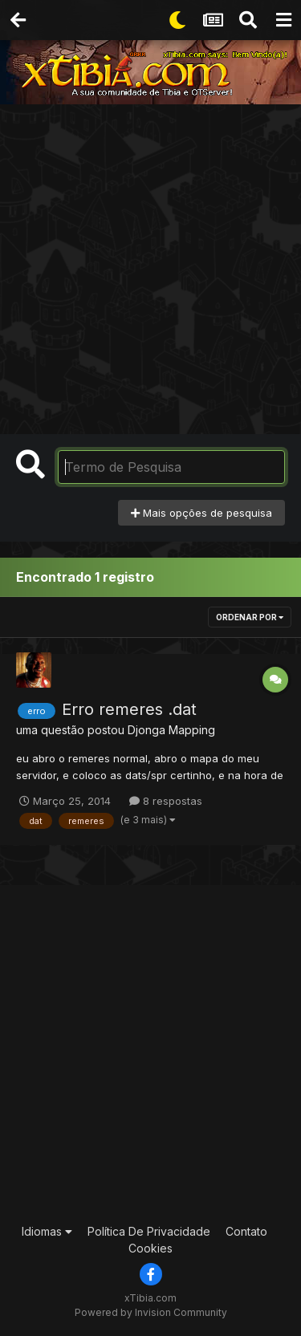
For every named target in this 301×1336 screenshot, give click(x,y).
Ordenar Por (249, 617)
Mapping (192, 730)
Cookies (150, 1248)
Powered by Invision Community (151, 1312)
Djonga (146, 730)
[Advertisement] (150, 262)
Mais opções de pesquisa (201, 512)
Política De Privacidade (148, 1231)
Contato (246, 1231)
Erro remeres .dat (129, 709)
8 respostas (165, 800)
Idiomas (47, 1231)
